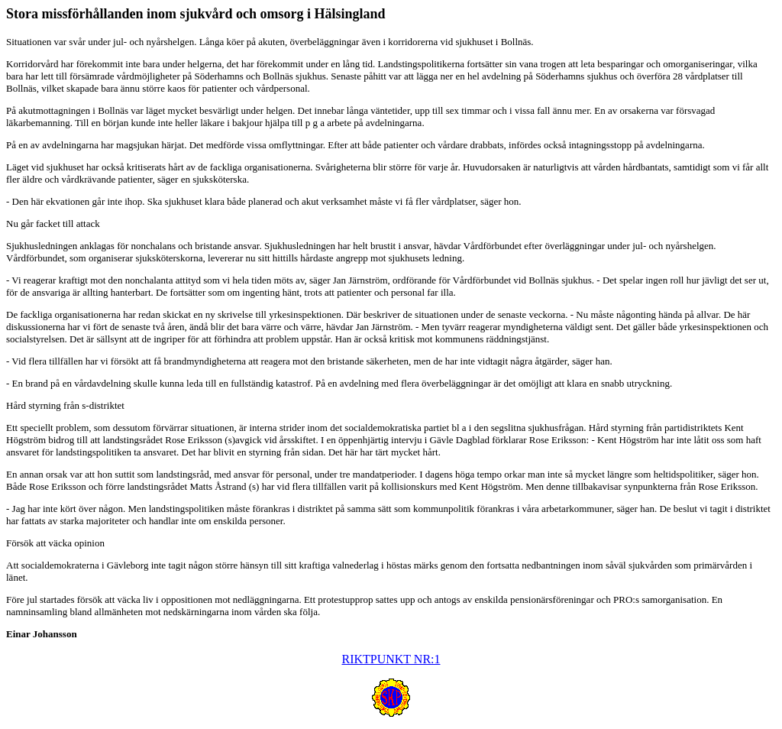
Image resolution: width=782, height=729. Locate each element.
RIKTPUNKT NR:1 (390, 659)
